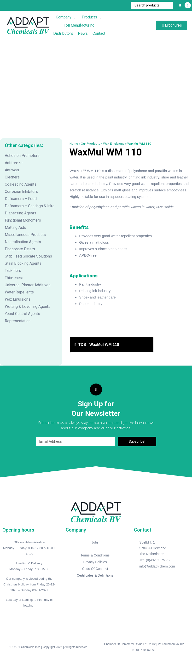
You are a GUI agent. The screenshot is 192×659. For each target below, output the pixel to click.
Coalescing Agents (20, 184)
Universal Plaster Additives (28, 285)
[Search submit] (180, 5)
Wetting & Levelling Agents (27, 306)
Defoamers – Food (21, 198)
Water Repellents (19, 292)
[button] (66, 17)
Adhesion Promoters (22, 155)
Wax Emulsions (17, 299)
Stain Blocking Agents (23, 263)
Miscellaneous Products (25, 234)
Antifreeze (14, 162)
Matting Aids (15, 227)
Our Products (90, 143)
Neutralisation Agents (23, 242)
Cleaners (12, 177)
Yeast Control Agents (22, 313)
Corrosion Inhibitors (21, 191)
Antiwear (12, 170)
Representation (17, 321)
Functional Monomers (23, 220)
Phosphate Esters (20, 249)
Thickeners (14, 277)
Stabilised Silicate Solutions (28, 256)
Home (74, 143)
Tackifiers (13, 270)
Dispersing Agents (20, 213)
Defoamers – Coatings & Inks (29, 206)
